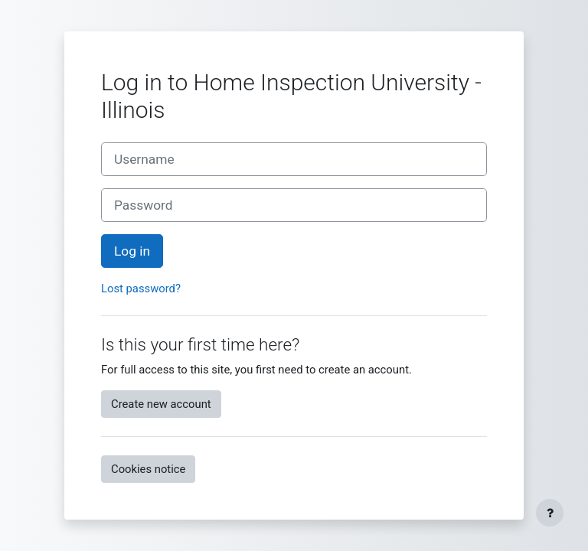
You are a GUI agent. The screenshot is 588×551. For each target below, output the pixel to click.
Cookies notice (148, 469)
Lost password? (141, 288)
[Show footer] (550, 513)
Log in (132, 251)
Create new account (161, 404)
